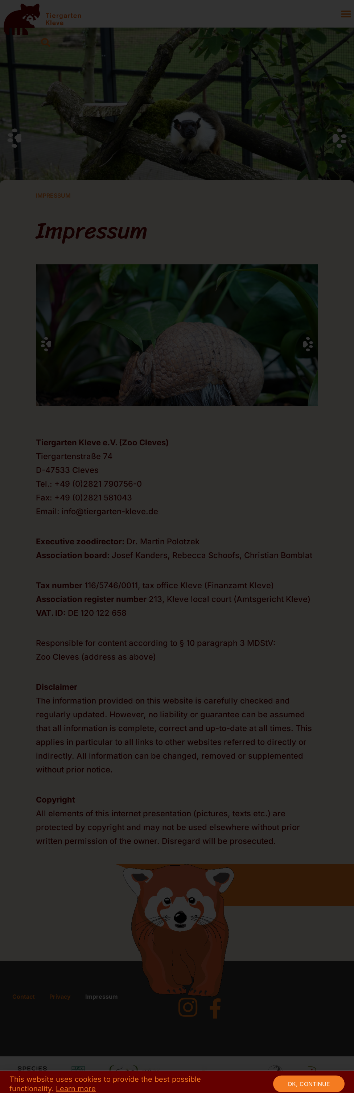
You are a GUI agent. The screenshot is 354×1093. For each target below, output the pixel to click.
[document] (177, 546)
